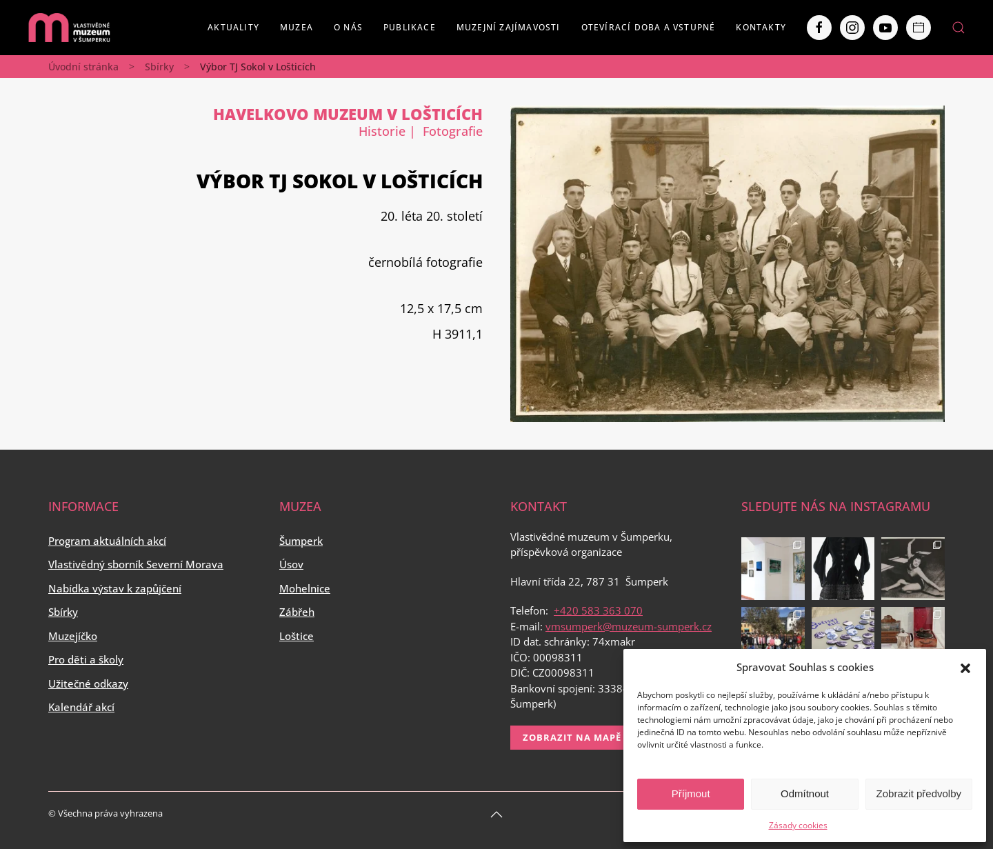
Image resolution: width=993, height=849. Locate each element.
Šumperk (301, 541)
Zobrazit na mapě (572, 737)
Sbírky (159, 66)
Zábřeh (296, 612)
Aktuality (233, 27)
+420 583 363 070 (598, 610)
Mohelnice (304, 588)
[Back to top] (496, 814)
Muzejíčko (72, 636)
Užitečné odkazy (88, 683)
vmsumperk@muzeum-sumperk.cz (628, 626)
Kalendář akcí (81, 707)
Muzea (296, 27)
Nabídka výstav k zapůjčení (114, 588)
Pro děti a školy (85, 659)
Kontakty (761, 27)
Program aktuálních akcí (107, 541)
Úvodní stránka (83, 66)
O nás (348, 27)
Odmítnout (805, 793)
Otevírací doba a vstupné (648, 27)
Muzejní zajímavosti (509, 27)
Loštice (296, 636)
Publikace (409, 27)
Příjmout (691, 793)
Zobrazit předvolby (918, 793)
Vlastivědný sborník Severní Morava (135, 564)
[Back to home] (69, 27)
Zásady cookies (798, 825)
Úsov (291, 564)
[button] (965, 667)
